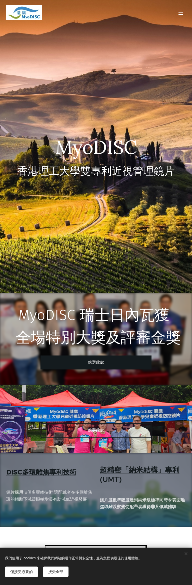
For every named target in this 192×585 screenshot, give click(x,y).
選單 (180, 12)
